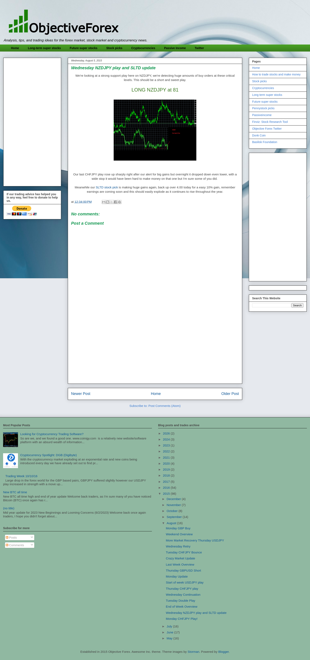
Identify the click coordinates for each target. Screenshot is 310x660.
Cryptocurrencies (143, 48)
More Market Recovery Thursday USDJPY (195, 540)
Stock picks (114, 48)
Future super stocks (83, 48)
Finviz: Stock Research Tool (270, 121)
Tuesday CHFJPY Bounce (184, 552)
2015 (167, 493)
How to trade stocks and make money (276, 74)
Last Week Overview (180, 564)
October (173, 511)
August (172, 523)
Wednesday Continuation (183, 594)
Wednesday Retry (178, 546)
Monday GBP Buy (178, 528)
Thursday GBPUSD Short (183, 570)
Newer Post (80, 394)
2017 (167, 481)
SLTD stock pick (107, 187)
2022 (167, 451)
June (170, 632)
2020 (167, 463)
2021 (167, 457)
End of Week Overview (181, 606)
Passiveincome (262, 115)
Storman (193, 651)
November (174, 505)
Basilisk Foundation (264, 142)
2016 (167, 487)
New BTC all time (15, 492)
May (170, 638)
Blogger (223, 651)
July (170, 626)
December (174, 499)
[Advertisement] (155, 351)
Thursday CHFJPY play (182, 588)
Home (15, 48)
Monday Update (177, 576)
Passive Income (175, 48)
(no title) (8, 508)
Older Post (230, 394)
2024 (167, 439)
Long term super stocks (267, 94)
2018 (167, 475)
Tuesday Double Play (180, 600)
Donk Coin (259, 135)
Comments (15, 545)
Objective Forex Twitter (267, 128)
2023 (167, 445)
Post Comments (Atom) (164, 406)
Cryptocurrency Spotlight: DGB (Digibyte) (48, 455)
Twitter (199, 48)
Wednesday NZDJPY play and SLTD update (196, 612)
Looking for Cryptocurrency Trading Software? (51, 434)
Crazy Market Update (180, 558)
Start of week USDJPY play (185, 582)
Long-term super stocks (44, 48)
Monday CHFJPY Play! (182, 618)
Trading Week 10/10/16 (21, 476)
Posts (11, 537)
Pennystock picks (263, 108)
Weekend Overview (179, 534)
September (175, 517)
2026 (167, 433)
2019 (167, 469)
